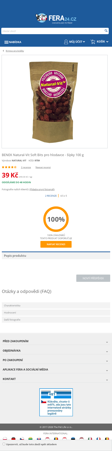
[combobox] (55, 31)
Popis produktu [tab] (15, 256)
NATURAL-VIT (19, 160)
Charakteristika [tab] (12, 305)
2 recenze (26, 167)
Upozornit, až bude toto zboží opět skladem (30, 444)
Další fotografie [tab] (12, 319)
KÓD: (31, 160)
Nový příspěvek (93, 278)
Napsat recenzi (43, 167)
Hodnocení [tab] (10, 312)
